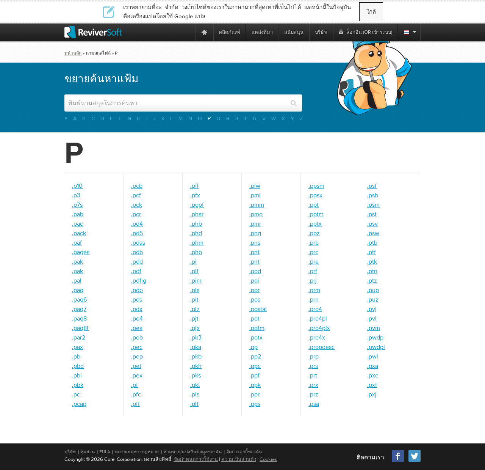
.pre (313, 261)
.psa (313, 403)
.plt (194, 403)
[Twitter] (414, 461)
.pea (136, 327)
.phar (196, 214)
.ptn (372, 270)
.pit (194, 299)
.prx (313, 384)
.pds (136, 299)
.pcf (136, 195)
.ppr (254, 394)
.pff (135, 403)
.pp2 (255, 356)
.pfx (195, 195)
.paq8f (80, 327)
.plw (254, 185)
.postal (258, 308)
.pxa (372, 365)
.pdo (137, 289)
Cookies (268, 459)
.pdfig (138, 280)
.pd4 (137, 223)
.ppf (254, 375)
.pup (373, 289)
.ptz (372, 280)
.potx (256, 337)
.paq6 (79, 299)
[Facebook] (398, 461)
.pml (255, 195)
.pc (76, 394)
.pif (194, 270)
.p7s (77, 204)
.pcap (79, 403)
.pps (254, 403)
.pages (80, 251)
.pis (194, 289)
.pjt (194, 318)
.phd (196, 232)
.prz (313, 394)
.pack (79, 232)
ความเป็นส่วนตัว (238, 459)
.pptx (315, 223)
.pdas (138, 242)
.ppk (255, 384)
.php (196, 251)
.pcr (136, 214)
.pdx (136, 308)
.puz (373, 299)
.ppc (255, 365)
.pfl (194, 185)
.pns (254, 242)
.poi (254, 280)
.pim (196, 280)
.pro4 (315, 308)
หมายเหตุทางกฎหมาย (137, 451)
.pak (77, 261)
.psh (372, 195)
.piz (195, 308)
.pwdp (375, 337)
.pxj (372, 394)
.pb (76, 356)
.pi (193, 261)
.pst (372, 214)
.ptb (372, 242)
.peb (137, 337)
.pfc (136, 394)
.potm (256, 327)
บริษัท (70, 451)
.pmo (256, 214)
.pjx (195, 327)
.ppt (313, 204)
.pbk (77, 384)
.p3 (76, 195)
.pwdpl (376, 346)
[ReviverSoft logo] (93, 32)
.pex (136, 375)
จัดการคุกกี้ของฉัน (244, 451)
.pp (253, 346)
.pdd (137, 261)
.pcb (136, 185)
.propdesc (321, 346)
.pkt (195, 384)
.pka (195, 346)
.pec (136, 346)
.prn (313, 299)
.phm (196, 242)
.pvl (372, 318)
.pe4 (137, 318)
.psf (372, 185)
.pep (137, 356)
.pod (255, 270)
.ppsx (315, 195)
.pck (136, 204)
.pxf (372, 384)
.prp (313, 356)
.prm (314, 289)
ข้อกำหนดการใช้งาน (196, 459)
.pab (77, 214)
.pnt (254, 251)
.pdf (136, 270)
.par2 (78, 337)
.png (255, 232)
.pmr (255, 223)
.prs (313, 365)
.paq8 (79, 318)
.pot (254, 318)
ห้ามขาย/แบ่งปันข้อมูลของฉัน (192, 451)
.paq (77, 289)
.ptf (371, 251)
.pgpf (197, 204)
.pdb (137, 251)
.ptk (372, 261)
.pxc (372, 375)
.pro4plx (319, 327)
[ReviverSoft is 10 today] (187, 32)
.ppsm (316, 185)
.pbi (77, 375)
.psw (373, 232)
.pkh (196, 365)
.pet (136, 365)
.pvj (372, 308)
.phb (196, 223)
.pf (134, 384)
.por (254, 289)
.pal (76, 280)
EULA (104, 451)
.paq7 (79, 308)
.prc (313, 251)
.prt (312, 375)
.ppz (314, 232)
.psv (372, 223)
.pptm (316, 214)
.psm (373, 204)
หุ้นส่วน (87, 451)
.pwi (372, 356)
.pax (77, 346)
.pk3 (196, 337)
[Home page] (204, 32)
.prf (312, 270)
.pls (194, 394)
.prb (313, 242)
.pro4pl (317, 318)
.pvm (373, 327)
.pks (195, 375)
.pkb (196, 356)
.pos (254, 299)
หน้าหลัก (72, 53)
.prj (312, 280)
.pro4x (316, 337)
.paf (77, 242)
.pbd (78, 365)
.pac (77, 223)
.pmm (256, 204)
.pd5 (137, 232)
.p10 (77, 185)
